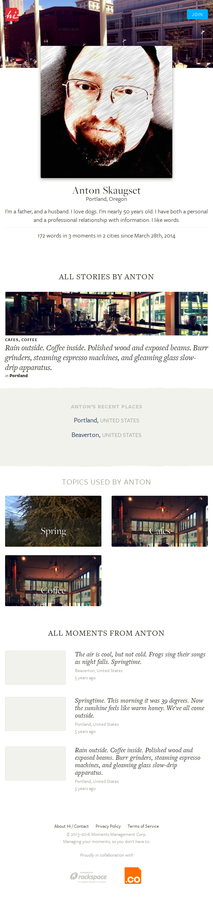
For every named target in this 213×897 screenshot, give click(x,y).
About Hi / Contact (71, 826)
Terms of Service (143, 826)
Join (197, 14)
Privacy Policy (108, 826)
